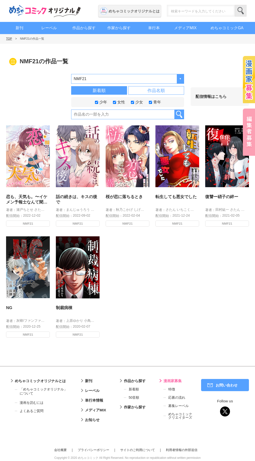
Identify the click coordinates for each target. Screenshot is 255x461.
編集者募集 (249, 132)
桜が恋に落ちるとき (124, 196)
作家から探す (119, 28)
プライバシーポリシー (93, 450)
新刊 (19, 28)
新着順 (99, 90)
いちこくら (185, 210)
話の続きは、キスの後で (76, 199)
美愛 (244, 210)
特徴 (171, 389)
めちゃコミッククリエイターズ (180, 415)
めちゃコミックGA (227, 28)
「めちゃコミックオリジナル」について (41, 391)
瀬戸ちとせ (24, 210)
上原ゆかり (75, 313)
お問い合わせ (227, 385)
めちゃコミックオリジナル (44, 10)
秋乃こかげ (124, 210)
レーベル (49, 28)
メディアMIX (185, 28)
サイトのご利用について (137, 450)
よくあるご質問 (31, 411)
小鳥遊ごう (89, 313)
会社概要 (60, 450)
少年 (101, 102)
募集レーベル (178, 405)
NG (12, 303)
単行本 (154, 28)
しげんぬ (140, 210)
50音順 (134, 397)
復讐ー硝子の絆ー (221, 196)
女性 (119, 102)
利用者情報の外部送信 (181, 450)
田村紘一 (222, 210)
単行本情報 (94, 400)
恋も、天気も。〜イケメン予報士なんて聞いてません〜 (26, 199)
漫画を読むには (31, 402)
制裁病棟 (66, 303)
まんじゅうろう (78, 210)
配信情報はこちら (211, 96)
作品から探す (84, 28)
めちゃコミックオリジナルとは (134, 11)
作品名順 (156, 90)
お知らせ (92, 420)
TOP (9, 38)
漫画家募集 (172, 381)
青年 (155, 102)
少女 (137, 102)
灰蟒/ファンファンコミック (35, 313)
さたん (39, 210)
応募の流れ (176, 397)
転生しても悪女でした (176, 196)
